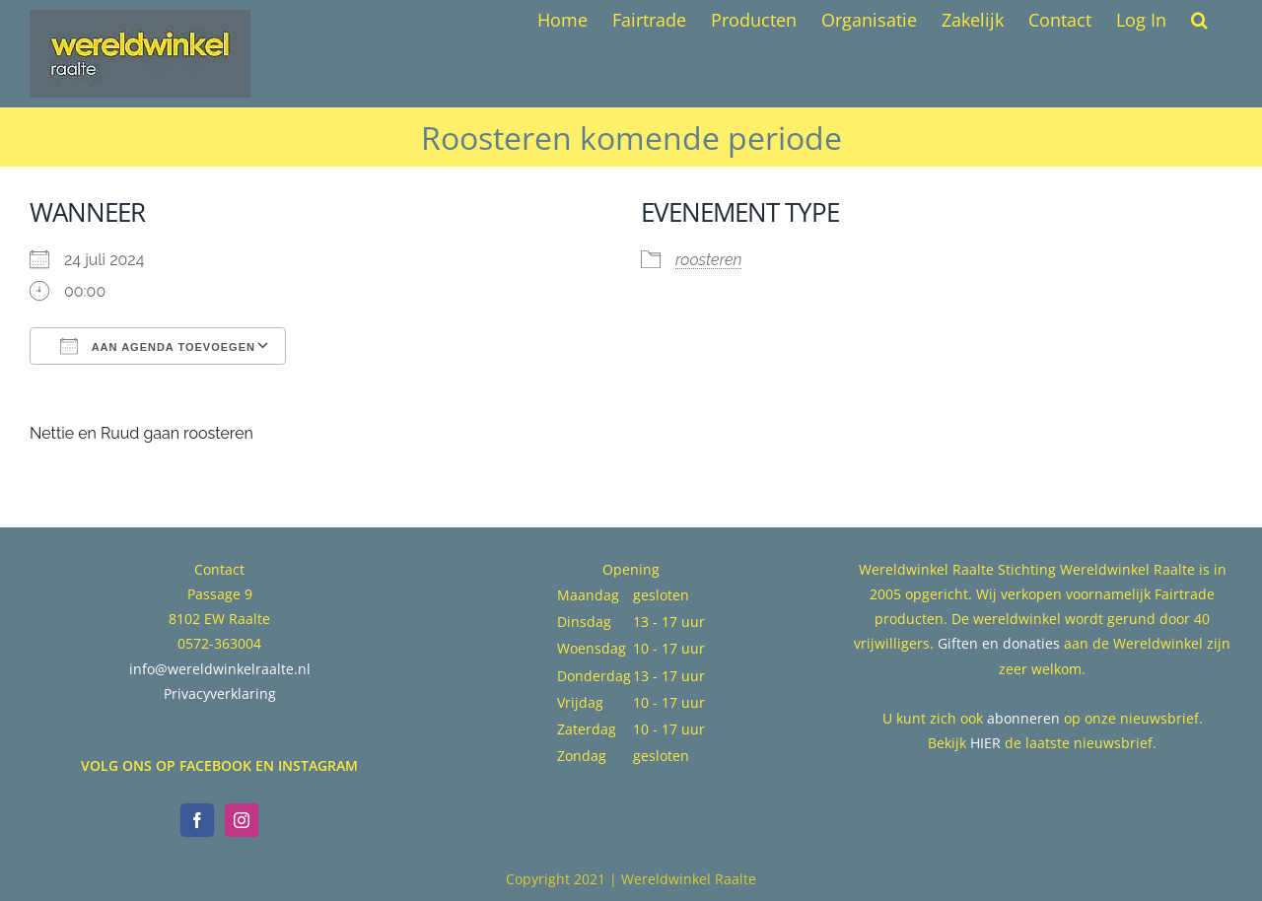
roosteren (708, 259)
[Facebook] (197, 820)
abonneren (1023, 718)
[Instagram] (241, 820)
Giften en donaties (999, 643)
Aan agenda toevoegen (157, 346)
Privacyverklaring (220, 693)
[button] (1199, 19)
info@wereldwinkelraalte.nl (220, 668)
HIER (985, 742)
